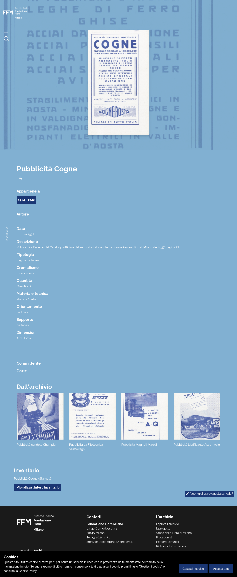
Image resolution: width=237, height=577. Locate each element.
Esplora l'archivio (167, 524)
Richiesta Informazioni (171, 546)
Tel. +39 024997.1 (98, 537)
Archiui (39, 550)
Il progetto (163, 528)
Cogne (22, 370)
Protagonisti (164, 537)
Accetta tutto (221, 568)
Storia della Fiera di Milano (174, 533)
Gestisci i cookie (193, 568)
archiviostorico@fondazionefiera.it (109, 542)
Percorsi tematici (167, 542)
